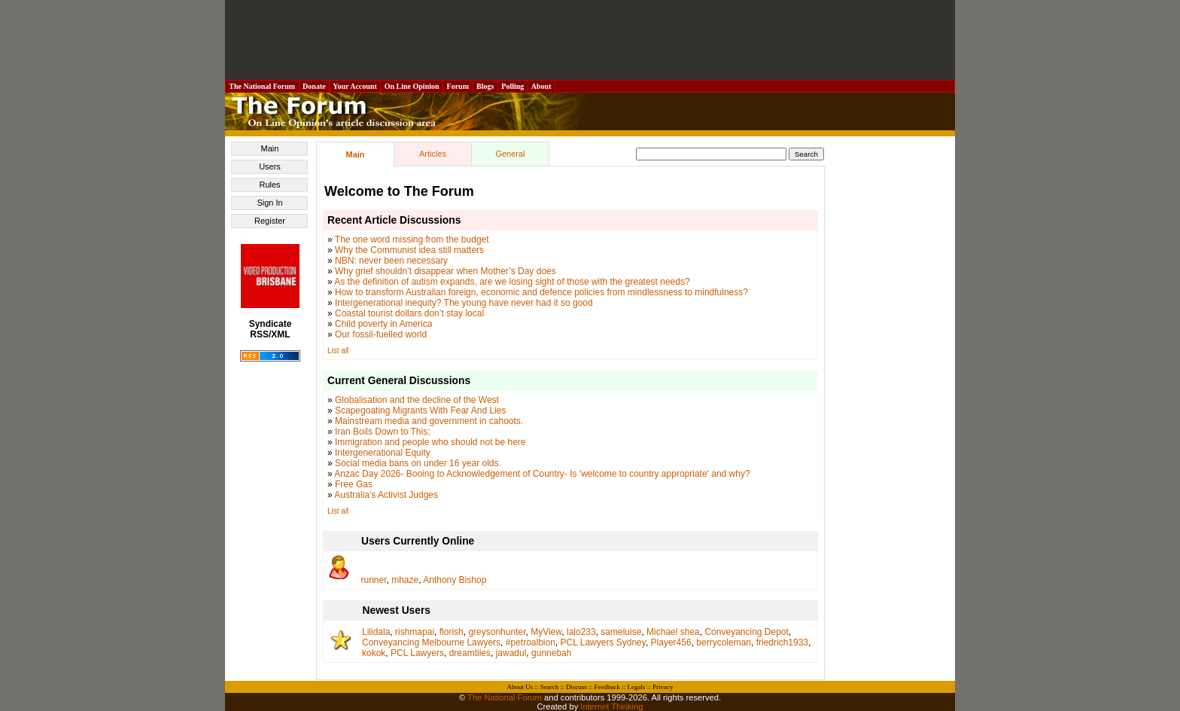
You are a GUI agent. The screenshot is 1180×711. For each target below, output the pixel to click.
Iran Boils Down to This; (382, 431)
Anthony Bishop (454, 580)
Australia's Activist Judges (386, 495)
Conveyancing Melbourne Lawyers (431, 642)
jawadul (511, 653)
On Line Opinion (411, 86)
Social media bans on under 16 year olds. (418, 463)
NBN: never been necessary (391, 260)
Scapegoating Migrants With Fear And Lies (420, 410)
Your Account (355, 86)
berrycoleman (723, 642)
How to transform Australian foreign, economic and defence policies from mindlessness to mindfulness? (541, 292)
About (541, 86)
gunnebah (551, 653)
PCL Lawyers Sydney (603, 642)
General (510, 153)
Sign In (269, 202)
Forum (457, 86)
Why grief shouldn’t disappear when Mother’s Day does (445, 271)
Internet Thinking (611, 706)
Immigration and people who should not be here (430, 442)
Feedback (606, 687)
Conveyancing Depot (746, 632)
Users (270, 166)
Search (549, 687)
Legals (636, 687)
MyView (546, 632)
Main (270, 148)
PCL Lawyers (417, 653)
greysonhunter (496, 632)
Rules (269, 184)
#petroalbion (530, 642)
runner (374, 580)
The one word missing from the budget (412, 239)
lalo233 (581, 632)
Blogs (485, 86)
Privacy (663, 687)
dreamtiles (470, 653)
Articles (432, 153)
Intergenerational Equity (382, 452)
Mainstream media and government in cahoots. (429, 421)
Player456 (671, 642)
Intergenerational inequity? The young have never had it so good (464, 303)
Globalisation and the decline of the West (417, 400)
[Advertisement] (590, 40)
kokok (373, 653)
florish (451, 632)
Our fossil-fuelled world (381, 334)
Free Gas (354, 484)
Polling (513, 86)
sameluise (621, 632)
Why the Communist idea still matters (409, 250)
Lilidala (376, 632)
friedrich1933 (782, 642)
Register (269, 220)
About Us (520, 687)
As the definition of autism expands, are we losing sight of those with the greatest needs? (511, 281)
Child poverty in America (383, 324)
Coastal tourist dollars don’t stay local (409, 313)
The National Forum (262, 86)
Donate (314, 86)
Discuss (576, 687)
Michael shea (673, 632)
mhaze (404, 580)
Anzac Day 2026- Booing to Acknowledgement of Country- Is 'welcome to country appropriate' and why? (542, 473)
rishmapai (414, 632)
